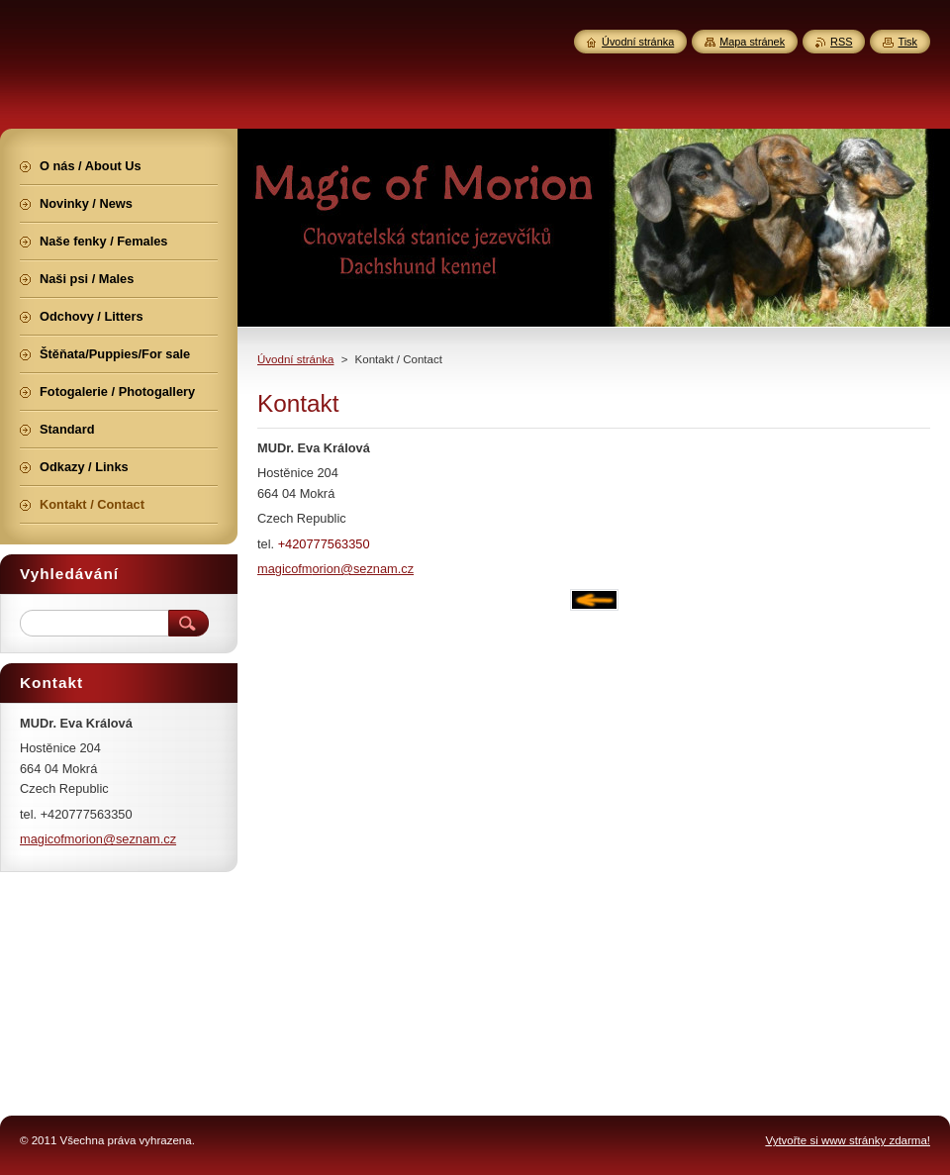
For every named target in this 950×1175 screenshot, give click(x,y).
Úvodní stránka (295, 359)
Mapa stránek (752, 42)
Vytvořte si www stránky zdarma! (847, 1140)
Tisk (907, 42)
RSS (841, 42)
